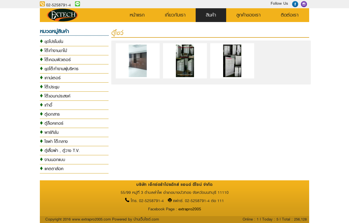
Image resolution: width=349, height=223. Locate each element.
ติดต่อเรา (289, 15)
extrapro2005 (189, 209)
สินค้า (211, 15)
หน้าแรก (137, 15)
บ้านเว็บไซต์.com (146, 219)
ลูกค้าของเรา (248, 15)
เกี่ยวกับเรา (175, 15)
